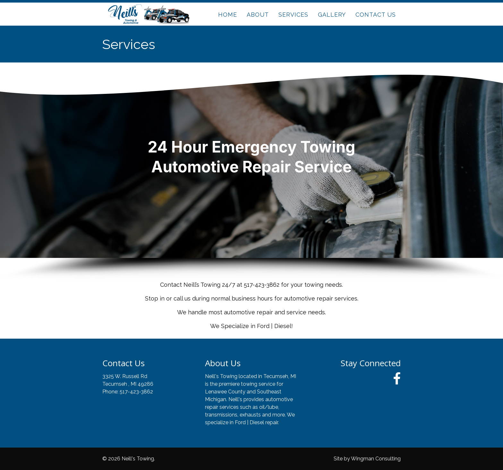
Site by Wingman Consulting (367, 459)
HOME (227, 14)
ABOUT (258, 14)
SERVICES (293, 14)
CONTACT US (375, 14)
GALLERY (332, 14)
